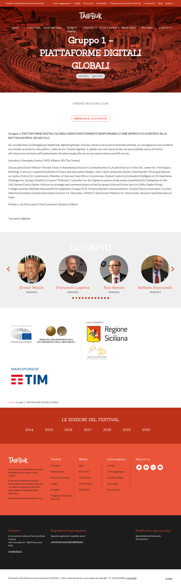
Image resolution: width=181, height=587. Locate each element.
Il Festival (34, 27)
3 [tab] (79, 298)
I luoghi (77, 3)
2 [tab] (76, 298)
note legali (131, 578)
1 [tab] (73, 298)
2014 (29, 430)
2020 (146, 430)
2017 (88, 430)
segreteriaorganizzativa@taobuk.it (67, 541)
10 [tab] (102, 298)
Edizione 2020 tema (60, 477)
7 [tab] (92, 298)
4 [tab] (83, 298)
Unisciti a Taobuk (115, 477)
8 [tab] (95, 298)
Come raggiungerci (62, 3)
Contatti (166, 27)
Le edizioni (149, 3)
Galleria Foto (85, 477)
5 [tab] (86, 298)
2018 (107, 430)
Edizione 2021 (53, 27)
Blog (160, 3)
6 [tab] (89, 298)
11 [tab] (105, 298)
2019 (126, 430)
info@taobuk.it (15, 551)
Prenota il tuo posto (90, 118)
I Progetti (90, 27)
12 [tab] (108, 298)
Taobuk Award (71, 29)
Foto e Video (108, 27)
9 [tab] (99, 298)
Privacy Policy (113, 489)
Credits (169, 578)
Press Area (88, 3)
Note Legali (112, 483)
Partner (147, 27)
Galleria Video (85, 483)
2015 (49, 430)
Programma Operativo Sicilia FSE (125, 3)
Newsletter (102, 3)
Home (15, 27)
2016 (68, 430)
